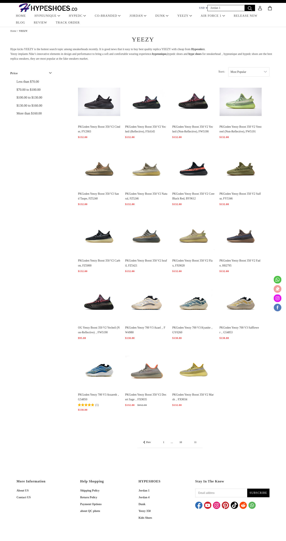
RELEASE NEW (246, 15)
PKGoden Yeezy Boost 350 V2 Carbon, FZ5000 (99, 263)
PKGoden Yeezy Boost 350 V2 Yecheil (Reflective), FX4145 (145, 129)
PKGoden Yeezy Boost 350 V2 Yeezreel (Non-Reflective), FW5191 (241, 129)
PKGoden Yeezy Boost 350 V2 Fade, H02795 (240, 263)
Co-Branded (108, 15)
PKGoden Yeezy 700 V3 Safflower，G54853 (239, 330)
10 (180, 442)
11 (195, 442)
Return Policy (88, 497)
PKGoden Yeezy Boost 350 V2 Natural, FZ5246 (146, 196)
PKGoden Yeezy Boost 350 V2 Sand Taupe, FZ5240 (98, 196)
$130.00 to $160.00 (29, 105)
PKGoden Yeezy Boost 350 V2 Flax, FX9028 (192, 263)
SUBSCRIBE (258, 492)
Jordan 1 (143, 490)
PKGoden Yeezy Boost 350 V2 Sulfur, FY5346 (240, 196)
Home (13, 30)
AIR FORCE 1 (213, 15)
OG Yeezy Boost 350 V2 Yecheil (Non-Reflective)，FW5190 (99, 330)
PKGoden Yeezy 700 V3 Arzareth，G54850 (99, 397)
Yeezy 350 (144, 511)
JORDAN (138, 15)
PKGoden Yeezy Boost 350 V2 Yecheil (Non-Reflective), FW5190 (192, 129)
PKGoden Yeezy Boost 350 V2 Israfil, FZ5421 (146, 263)
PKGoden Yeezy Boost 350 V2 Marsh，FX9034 (193, 397)
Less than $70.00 (28, 81)
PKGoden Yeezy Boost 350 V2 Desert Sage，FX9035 (145, 397)
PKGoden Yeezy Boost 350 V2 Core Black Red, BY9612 (193, 196)
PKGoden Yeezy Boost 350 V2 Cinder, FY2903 (99, 129)
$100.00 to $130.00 (29, 97)
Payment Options (91, 504)
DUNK (162, 15)
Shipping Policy (90, 490)
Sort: (222, 71)
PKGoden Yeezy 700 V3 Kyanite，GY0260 (192, 330)
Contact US (24, 497)
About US (23, 490)
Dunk (141, 504)
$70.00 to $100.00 (28, 89)
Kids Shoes (145, 517)
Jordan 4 (143, 497)
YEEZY (184, 15)
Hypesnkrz (197, 49)
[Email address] (221, 493)
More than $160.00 (29, 113)
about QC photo (90, 511)
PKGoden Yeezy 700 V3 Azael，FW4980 (145, 330)
